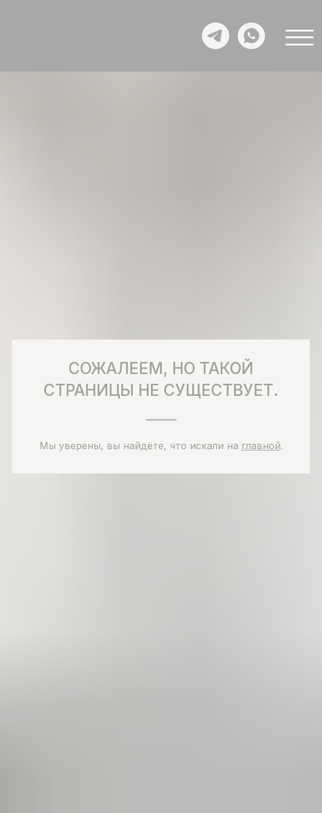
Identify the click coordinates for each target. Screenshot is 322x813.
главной (261, 446)
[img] (36, 42)
